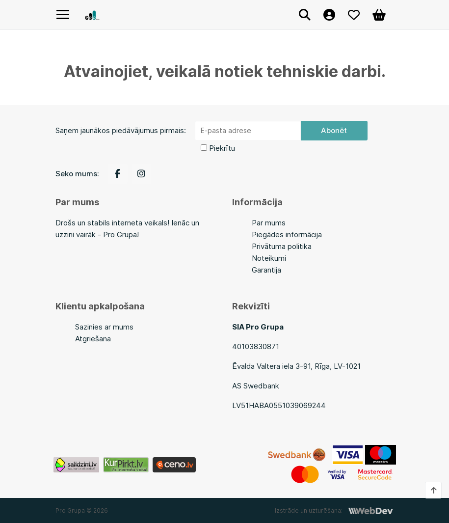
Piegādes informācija (287, 234)
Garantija (266, 270)
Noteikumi (269, 258)
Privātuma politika (282, 246)
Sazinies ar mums (104, 326)
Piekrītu (222, 148)
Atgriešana (93, 338)
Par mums (269, 222)
